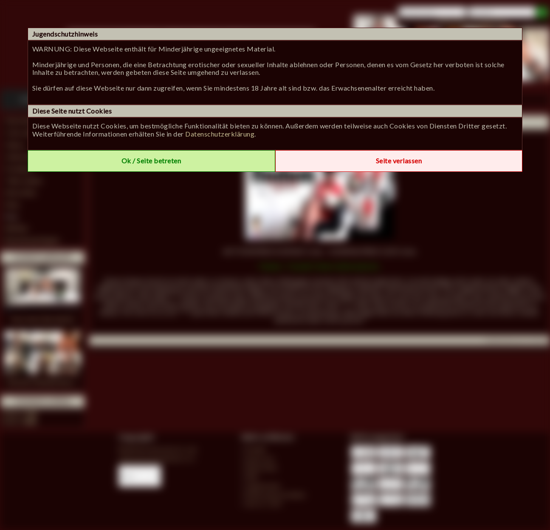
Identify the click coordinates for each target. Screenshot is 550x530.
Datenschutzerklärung (219, 134)
